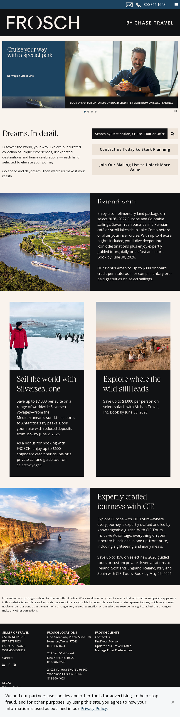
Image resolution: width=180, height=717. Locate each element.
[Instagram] (14, 665)
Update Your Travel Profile (113, 646)
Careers (7, 658)
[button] (173, 702)
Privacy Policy (94, 708)
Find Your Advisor (107, 641)
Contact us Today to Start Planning (135, 149)
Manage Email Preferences (113, 650)
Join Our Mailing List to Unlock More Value (135, 167)
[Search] (173, 133)
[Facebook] (9, 665)
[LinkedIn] (3, 665)
